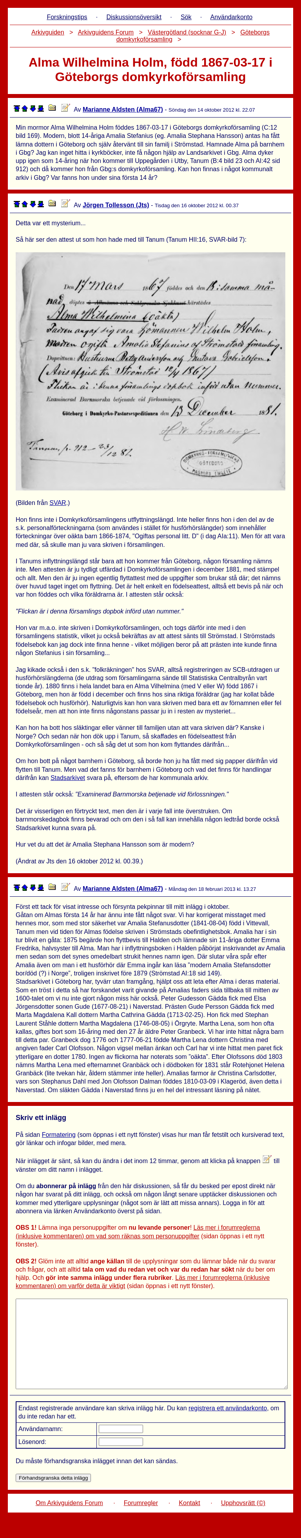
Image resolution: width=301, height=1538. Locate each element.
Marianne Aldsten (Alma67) (123, 109)
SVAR (57, 502)
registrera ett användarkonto (228, 1425)
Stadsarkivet (68, 777)
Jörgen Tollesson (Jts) (116, 205)
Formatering (59, 1134)
